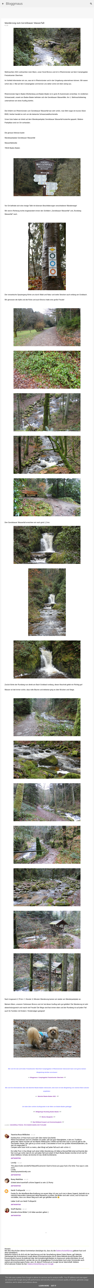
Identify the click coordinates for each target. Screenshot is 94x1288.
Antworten (16, 1158)
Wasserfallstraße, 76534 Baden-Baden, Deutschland (28, 1125)
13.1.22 (33, 1134)
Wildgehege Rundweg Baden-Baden (47, 1112)
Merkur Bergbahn (47, 1117)
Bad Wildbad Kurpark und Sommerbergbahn (47, 1122)
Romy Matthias (17, 1179)
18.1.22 (24, 1209)
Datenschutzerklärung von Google (40, 1264)
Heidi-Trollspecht (18, 1190)
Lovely (13, 1163)
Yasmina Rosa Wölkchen (20, 1135)
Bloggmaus (14, 3)
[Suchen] (25, 3)
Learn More (44, 1286)
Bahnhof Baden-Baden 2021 (47, 1096)
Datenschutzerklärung (64, 1251)
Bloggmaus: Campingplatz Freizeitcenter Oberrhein (46, 1077)
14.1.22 (19, 1162)
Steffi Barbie (16, 1209)
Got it (53, 1286)
